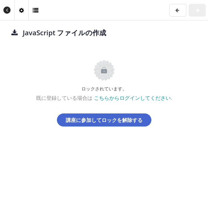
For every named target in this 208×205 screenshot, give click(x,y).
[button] (7, 10)
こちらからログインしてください (132, 97)
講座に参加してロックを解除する (104, 120)
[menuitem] (21, 10)
